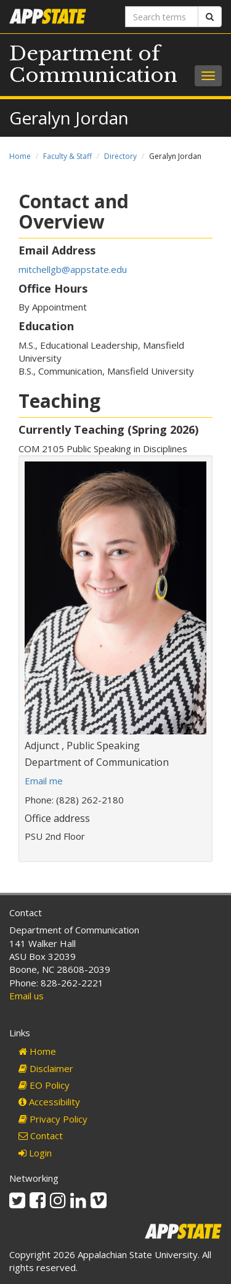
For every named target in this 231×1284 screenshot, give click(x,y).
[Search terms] (162, 16)
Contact (40, 1135)
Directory (120, 156)
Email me (44, 780)
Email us (26, 995)
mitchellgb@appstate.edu (72, 269)
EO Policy (44, 1085)
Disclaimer (45, 1068)
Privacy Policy (52, 1119)
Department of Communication (93, 64)
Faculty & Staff (67, 156)
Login (35, 1153)
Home (20, 156)
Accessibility (49, 1101)
